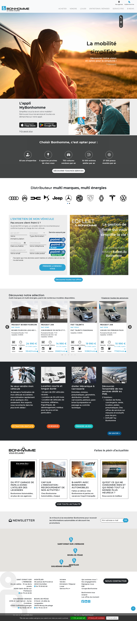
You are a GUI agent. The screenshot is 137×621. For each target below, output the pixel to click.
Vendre (62, 582)
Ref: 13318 (94, 327)
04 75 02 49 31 (41, 608)
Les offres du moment (90, 597)
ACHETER (62, 9)
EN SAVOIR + (114, 423)
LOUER (83, 9)
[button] (74, 245)
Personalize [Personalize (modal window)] (112, 618)
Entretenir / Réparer (67, 584)
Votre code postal (37, 253)
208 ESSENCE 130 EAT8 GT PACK (44, 330)
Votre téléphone (37, 246)
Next (120, 327)
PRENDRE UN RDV (84, 416)
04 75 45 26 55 (26, 593)
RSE (83, 586)
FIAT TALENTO (67, 325)
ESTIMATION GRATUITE (22, 416)
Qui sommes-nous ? (89, 580)
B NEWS (130, 9)
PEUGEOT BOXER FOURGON (14, 325)
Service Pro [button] (65, 589)
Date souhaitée (17, 246)
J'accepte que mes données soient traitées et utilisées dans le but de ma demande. (39, 259)
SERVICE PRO (118, 9)
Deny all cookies (96, 618)
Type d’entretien (37, 236)
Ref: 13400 (5, 327)
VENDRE (73, 9)
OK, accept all (78, 618)
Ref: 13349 (65, 327)
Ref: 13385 (35, 327)
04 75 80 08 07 (26, 608)
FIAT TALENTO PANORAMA (72, 330)
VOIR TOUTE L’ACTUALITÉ (68, 504)
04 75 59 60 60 (41, 586)
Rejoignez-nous (88, 584)
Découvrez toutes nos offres (68, 280)
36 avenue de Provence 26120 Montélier (43, 582)
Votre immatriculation (17, 237)
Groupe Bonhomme (89, 589)
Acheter (63, 580)
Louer (62, 586)
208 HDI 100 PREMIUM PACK (102, 330)
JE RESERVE (53, 416)
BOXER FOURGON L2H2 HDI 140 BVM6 (17, 330)
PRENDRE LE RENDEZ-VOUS (52, 267)
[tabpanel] (14, 327)
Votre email (15, 253)
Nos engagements (89, 582)
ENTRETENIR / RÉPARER (99, 9)
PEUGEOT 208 (37, 325)
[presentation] (26, 267)
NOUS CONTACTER (116, 581)
